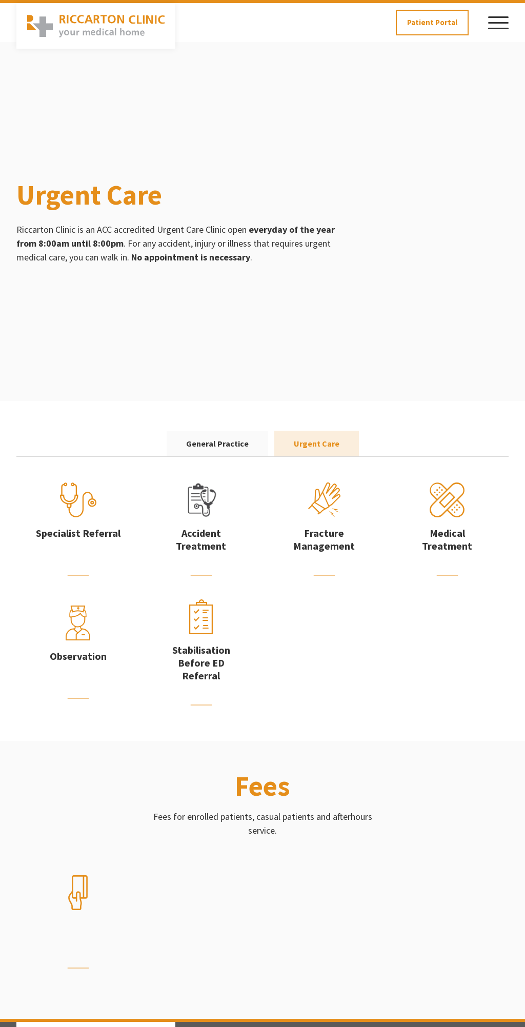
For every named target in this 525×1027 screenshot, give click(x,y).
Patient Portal (432, 22)
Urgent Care (316, 443)
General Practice (217, 443)
